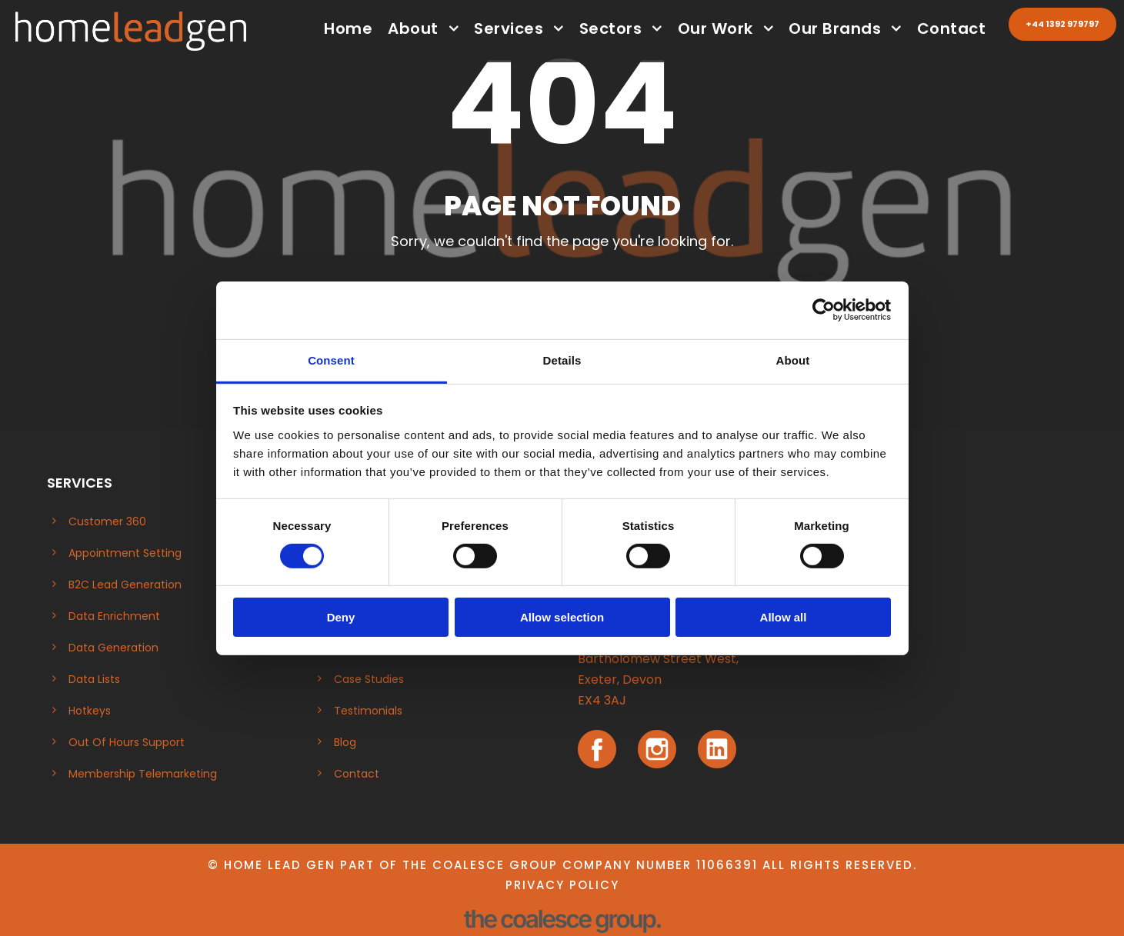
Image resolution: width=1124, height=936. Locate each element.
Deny (341, 617)
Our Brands (835, 28)
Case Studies (369, 679)
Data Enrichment (114, 616)
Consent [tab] (331, 359)
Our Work (715, 28)
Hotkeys (89, 710)
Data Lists (94, 679)
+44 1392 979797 (1062, 24)
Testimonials (368, 710)
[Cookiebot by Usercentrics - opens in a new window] (823, 309)
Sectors (610, 28)
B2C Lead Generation (125, 584)
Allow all (783, 617)
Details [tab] (562, 359)
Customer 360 (107, 521)
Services (508, 28)
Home (348, 28)
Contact (951, 28)
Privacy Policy (562, 885)
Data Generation (113, 647)
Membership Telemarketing (142, 773)
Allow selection (562, 617)
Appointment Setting (125, 553)
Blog (345, 742)
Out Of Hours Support (126, 742)
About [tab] (793, 359)
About (413, 28)
